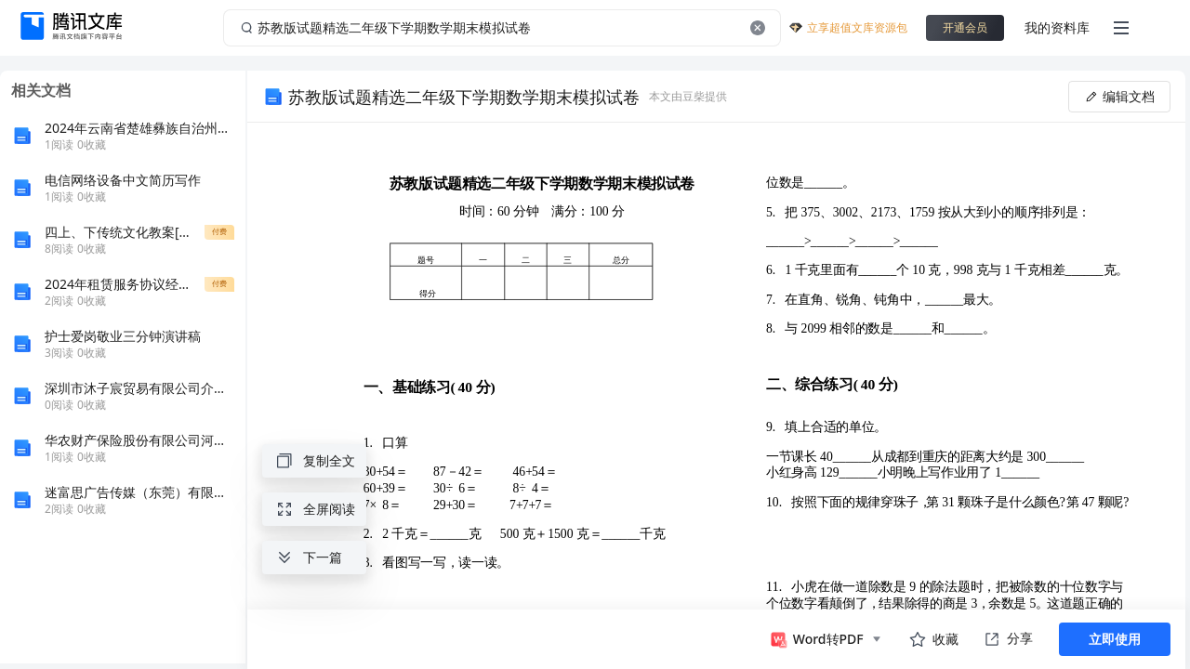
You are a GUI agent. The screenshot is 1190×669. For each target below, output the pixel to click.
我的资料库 (1057, 27)
